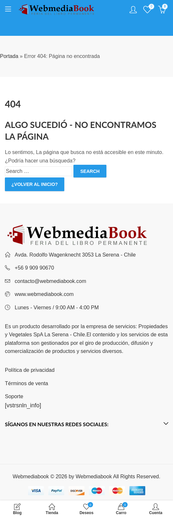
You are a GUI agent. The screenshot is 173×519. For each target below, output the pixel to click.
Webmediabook (94, 476)
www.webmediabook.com (44, 294)
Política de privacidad (30, 370)
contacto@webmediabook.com (50, 281)
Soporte (14, 396)
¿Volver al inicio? (34, 184)
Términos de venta (26, 383)
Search (90, 171)
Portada (9, 56)
